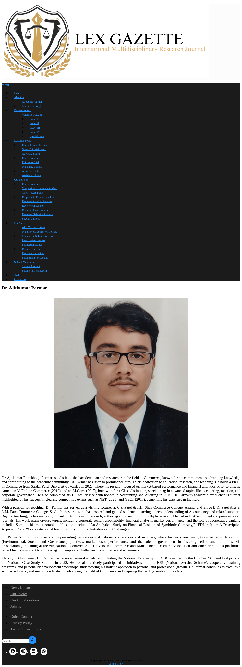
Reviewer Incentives (33, 205)
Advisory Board (31, 153)
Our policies (21, 179)
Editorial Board (22, 140)
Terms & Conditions (25, 629)
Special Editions (31, 218)
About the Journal (32, 101)
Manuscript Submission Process (39, 236)
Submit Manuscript (24, 262)
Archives (19, 275)
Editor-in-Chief (30, 162)
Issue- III (35, 127)
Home (17, 93)
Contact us (20, 279)
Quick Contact (21, 616)
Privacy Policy (21, 623)
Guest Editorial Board (34, 149)
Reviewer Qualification (35, 210)
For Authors (20, 223)
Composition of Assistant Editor (39, 188)
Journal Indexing (31, 106)
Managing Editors (32, 166)
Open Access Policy (33, 192)
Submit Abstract (31, 266)
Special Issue (37, 136)
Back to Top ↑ (116, 663)
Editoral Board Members (35, 145)
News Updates (21, 587)
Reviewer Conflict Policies (37, 201)
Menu (5, 85)
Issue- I (34, 119)
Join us (15, 606)
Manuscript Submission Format (39, 231)
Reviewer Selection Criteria (37, 214)
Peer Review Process (33, 240)
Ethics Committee (32, 158)
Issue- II (34, 123)
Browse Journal (22, 110)
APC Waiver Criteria (33, 227)
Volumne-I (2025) (32, 114)
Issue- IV (35, 132)
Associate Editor (31, 171)
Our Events (18, 594)
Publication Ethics (32, 244)
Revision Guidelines (33, 253)
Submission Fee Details (35, 257)
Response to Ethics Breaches (38, 197)
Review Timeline (31, 249)
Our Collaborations (24, 600)
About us (19, 97)
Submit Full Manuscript (35, 270)
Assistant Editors (31, 175)
